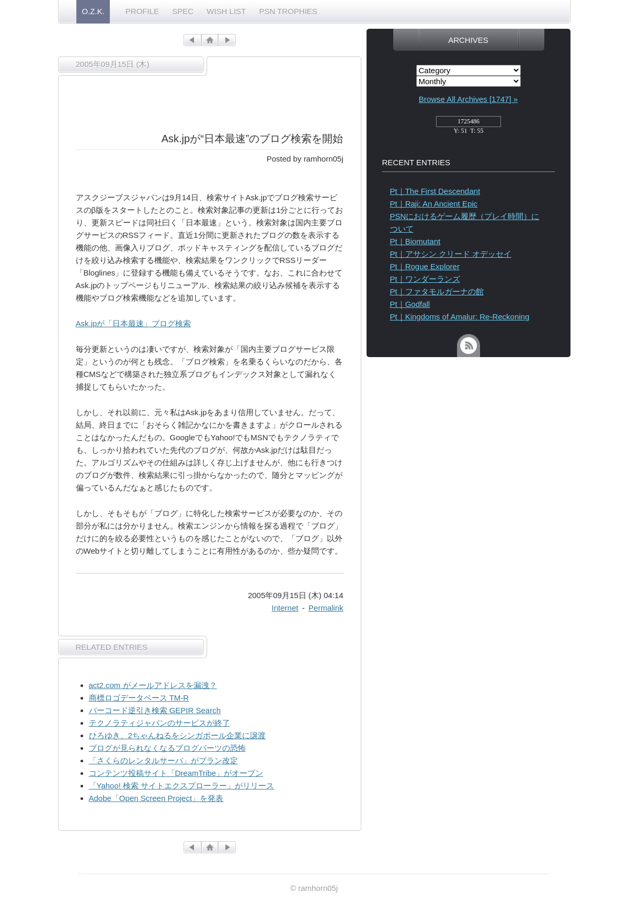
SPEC (182, 11)
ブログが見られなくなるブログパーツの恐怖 (167, 747)
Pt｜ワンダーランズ (425, 278)
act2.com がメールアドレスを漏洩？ (153, 685)
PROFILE (142, 11)
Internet (285, 607)
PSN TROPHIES (288, 11)
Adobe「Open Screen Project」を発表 (156, 798)
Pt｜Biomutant (415, 241)
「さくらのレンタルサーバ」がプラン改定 (163, 760)
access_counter (468, 124)
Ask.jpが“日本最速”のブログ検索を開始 (253, 138)
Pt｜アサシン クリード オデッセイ (451, 253)
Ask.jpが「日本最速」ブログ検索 (133, 323)
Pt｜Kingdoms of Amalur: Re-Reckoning (460, 316)
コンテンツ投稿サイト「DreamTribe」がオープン (176, 773)
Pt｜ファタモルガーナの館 (437, 291)
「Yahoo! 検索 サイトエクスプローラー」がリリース (182, 785)
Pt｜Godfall (410, 304)
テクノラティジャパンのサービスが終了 (159, 722)
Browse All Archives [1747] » (468, 99)
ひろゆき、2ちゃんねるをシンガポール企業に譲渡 (177, 735)
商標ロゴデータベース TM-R (139, 697)
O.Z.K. (93, 11)
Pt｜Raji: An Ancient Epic (434, 203)
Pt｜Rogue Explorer (425, 266)
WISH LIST (226, 11)
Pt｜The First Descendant (435, 191)
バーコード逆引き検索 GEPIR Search (155, 710)
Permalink (326, 607)
